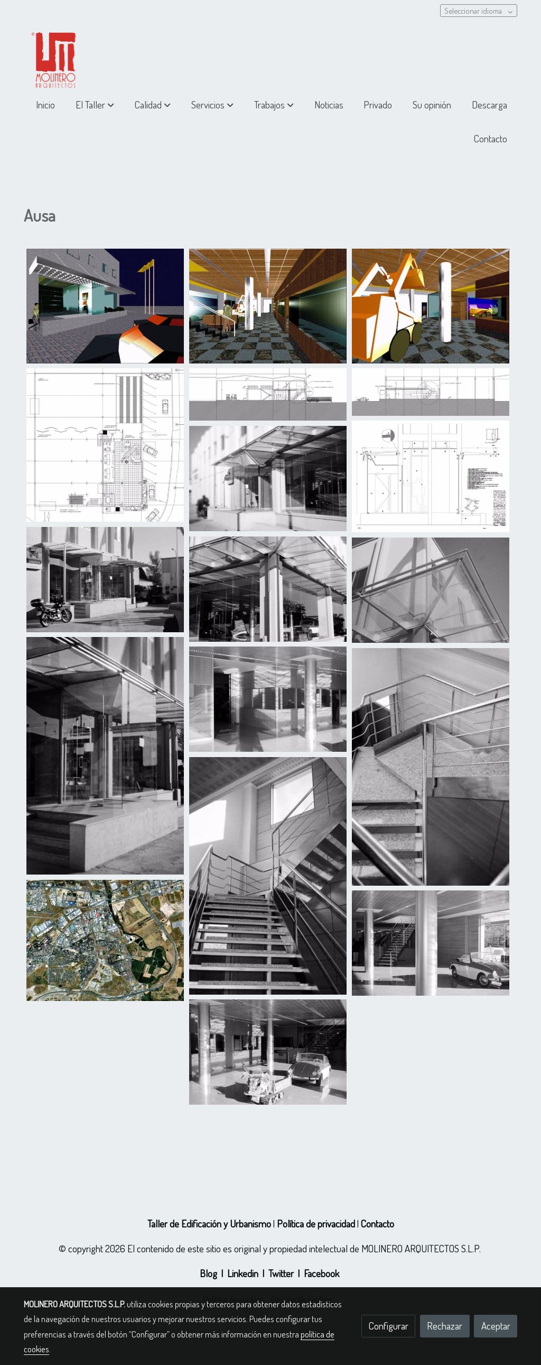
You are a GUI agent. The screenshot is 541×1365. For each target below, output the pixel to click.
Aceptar (495, 1326)
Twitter (281, 1273)
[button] (95, 105)
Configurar (388, 1326)
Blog (208, 1273)
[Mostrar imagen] (105, 306)
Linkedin (242, 1273)
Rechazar (444, 1326)
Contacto (377, 1223)
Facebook (321, 1273)
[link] (56, 56)
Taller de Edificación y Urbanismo (209, 1223)
